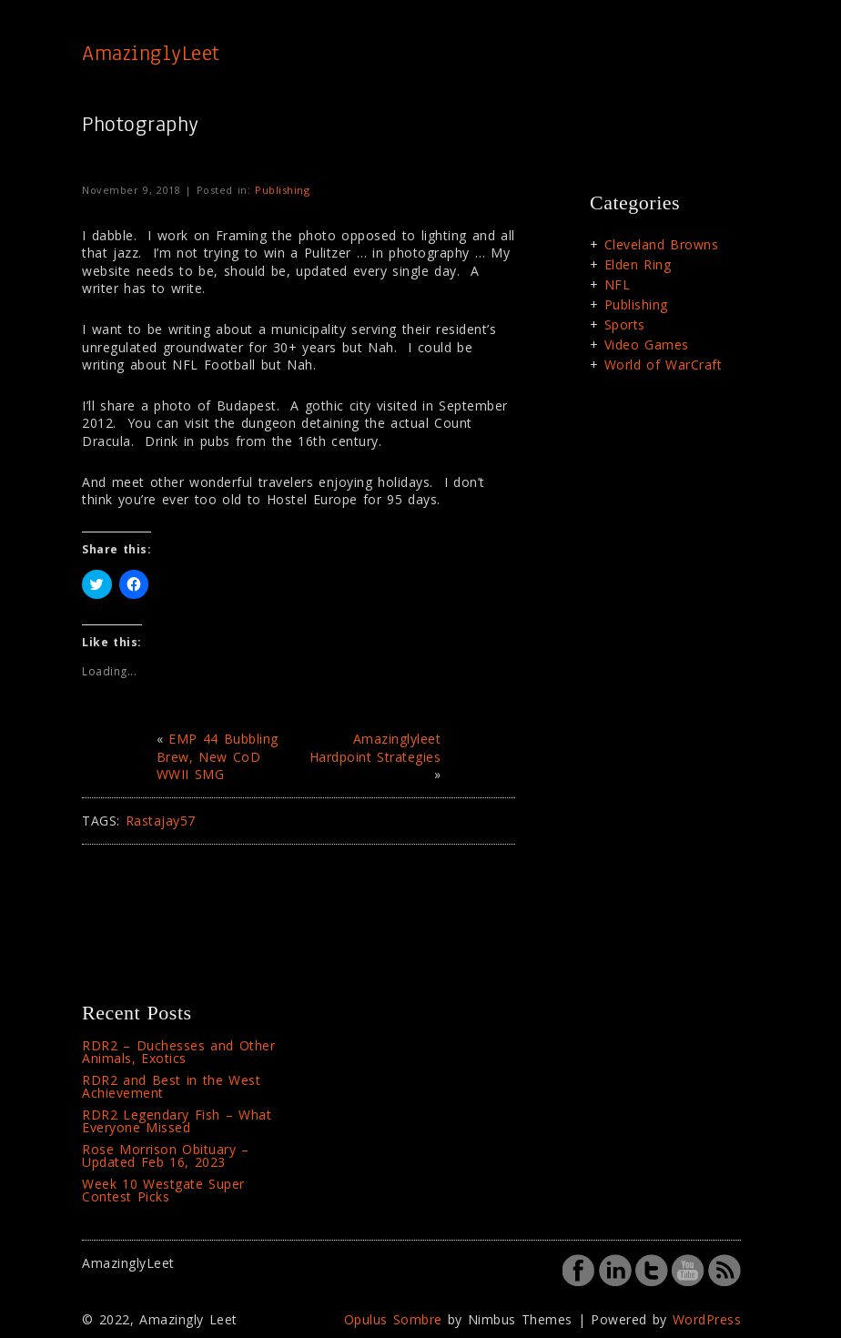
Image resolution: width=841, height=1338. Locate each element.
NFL (617, 284)
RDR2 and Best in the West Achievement (171, 1086)
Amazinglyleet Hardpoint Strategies (375, 747)
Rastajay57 (161, 820)
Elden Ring (638, 264)
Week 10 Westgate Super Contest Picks (163, 1190)
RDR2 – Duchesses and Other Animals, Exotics (178, 1052)
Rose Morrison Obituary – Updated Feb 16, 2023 (165, 1155)
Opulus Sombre (393, 1319)
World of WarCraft (663, 364)
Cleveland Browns (661, 244)
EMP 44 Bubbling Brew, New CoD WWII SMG (218, 756)
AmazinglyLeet (151, 52)
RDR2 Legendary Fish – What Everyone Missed (176, 1121)
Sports (624, 324)
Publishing (282, 190)
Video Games (646, 344)
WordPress (707, 1319)
